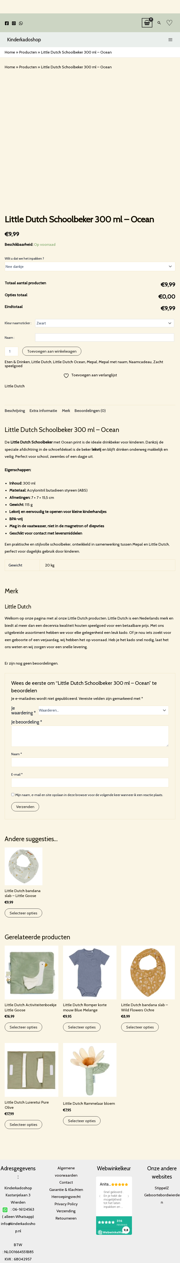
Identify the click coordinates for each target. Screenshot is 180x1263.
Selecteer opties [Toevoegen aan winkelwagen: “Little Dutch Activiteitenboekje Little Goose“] (23, 1027)
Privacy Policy (66, 1203)
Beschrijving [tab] (15, 410)
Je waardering (23, 710)
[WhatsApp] (21, 23)
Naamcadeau (140, 361)
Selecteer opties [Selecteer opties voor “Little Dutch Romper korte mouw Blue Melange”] (82, 1027)
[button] (159, 23)
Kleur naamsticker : (18, 323)
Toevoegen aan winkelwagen (51, 351)
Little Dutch (41, 361)
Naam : (10, 337)
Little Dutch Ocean (69, 361)
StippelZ (162, 1188)
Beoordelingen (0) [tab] (90, 410)
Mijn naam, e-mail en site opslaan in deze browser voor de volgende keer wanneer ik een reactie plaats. (89, 795)
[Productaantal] (11, 351)
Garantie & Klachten (66, 1189)
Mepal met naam (113, 361)
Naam (16, 754)
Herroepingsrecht (66, 1196)
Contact (66, 1182)
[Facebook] (7, 23)
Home (10, 52)
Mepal (92, 361)
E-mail (17, 774)
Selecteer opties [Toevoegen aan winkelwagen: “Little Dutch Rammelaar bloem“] (82, 1120)
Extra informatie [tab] (43, 410)
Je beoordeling (26, 722)
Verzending (65, 1211)
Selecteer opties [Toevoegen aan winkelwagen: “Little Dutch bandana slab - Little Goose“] (23, 913)
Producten (28, 52)
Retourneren (66, 1218)
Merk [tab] (66, 410)
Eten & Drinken (17, 361)
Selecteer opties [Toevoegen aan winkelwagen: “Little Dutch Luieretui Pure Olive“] (23, 1124)
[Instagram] (14, 23)
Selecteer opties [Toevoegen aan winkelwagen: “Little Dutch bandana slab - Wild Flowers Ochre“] (140, 1027)
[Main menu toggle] (170, 40)
